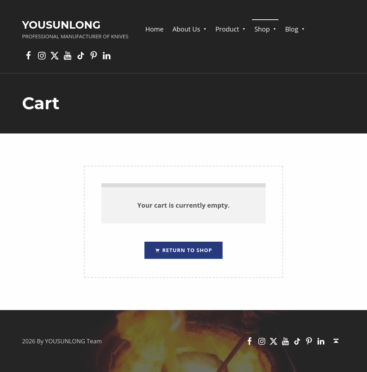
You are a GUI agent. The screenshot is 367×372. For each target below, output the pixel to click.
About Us (186, 29)
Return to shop (186, 249)
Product (227, 29)
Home (154, 29)
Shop (262, 29)
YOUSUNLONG (61, 25)
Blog (291, 29)
